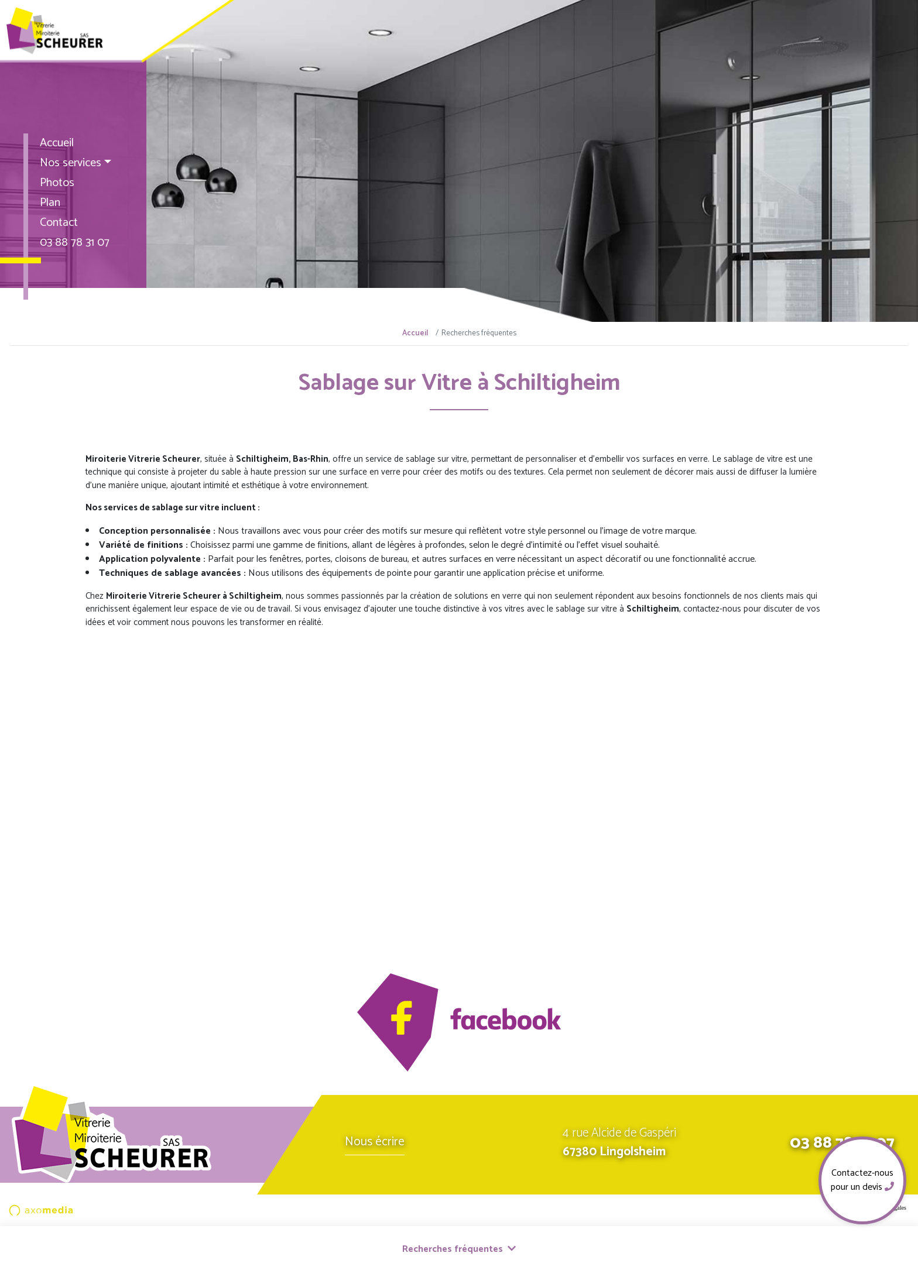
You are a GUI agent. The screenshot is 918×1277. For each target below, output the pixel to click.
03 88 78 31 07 (74, 242)
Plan (50, 202)
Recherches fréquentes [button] (459, 1249)
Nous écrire (375, 1142)
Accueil (57, 143)
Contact (59, 222)
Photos (57, 183)
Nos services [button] (70, 163)
